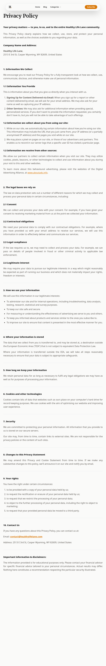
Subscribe (91, 7)
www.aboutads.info (37, 172)
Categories (55, 7)
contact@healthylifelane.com (26, 536)
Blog (45, 7)
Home (37, 7)
